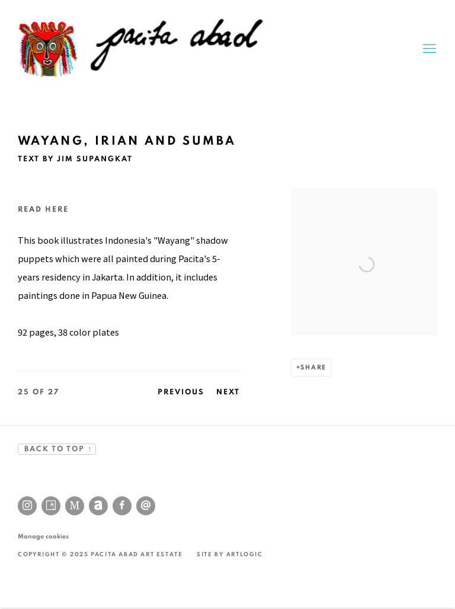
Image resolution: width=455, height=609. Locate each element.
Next (228, 392)
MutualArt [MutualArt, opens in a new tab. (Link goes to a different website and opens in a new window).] (74, 505)
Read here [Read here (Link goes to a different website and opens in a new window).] (43, 209)
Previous (181, 392)
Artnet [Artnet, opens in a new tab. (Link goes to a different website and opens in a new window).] (98, 505)
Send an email (145, 505)
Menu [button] (428, 49)
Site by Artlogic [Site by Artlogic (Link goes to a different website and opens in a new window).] (230, 554)
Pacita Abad (142, 49)
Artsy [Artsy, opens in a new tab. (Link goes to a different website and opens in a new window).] (50, 505)
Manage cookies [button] (43, 536)
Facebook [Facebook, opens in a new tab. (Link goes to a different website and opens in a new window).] (122, 505)
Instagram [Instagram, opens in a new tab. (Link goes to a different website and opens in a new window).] (27, 505)
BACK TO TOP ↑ (56, 449)
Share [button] (313, 367)
